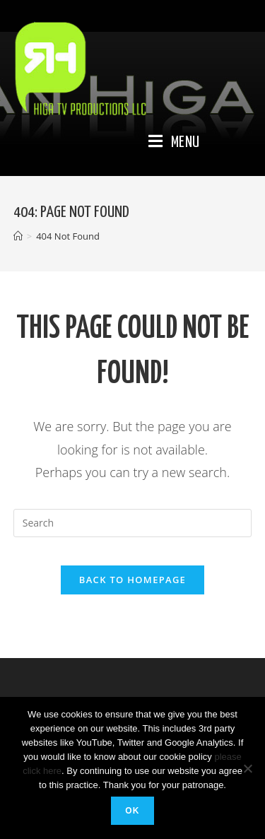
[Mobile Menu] (174, 143)
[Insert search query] (132, 523)
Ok (132, 811)
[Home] (18, 236)
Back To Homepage (132, 579)
